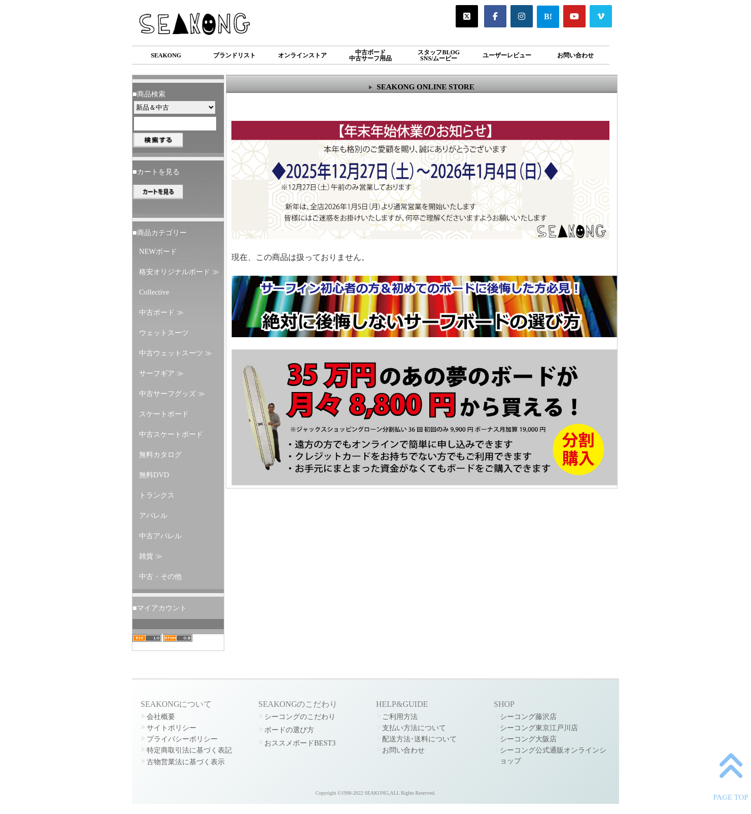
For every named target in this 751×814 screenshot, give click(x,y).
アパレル (153, 515)
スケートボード (164, 414)
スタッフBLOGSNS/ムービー (439, 55)
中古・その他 (160, 576)
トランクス (157, 495)
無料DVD (154, 475)
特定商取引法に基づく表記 (189, 750)
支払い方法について (414, 728)
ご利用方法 (400, 716)
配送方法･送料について (419, 739)
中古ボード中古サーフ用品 (370, 55)
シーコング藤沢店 (528, 716)
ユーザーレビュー (507, 55)
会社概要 (161, 716)
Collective (154, 292)
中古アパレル (160, 536)
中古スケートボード (171, 434)
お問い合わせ (575, 55)
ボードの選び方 (289, 730)
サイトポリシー (171, 728)
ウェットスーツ (164, 333)
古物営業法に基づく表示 (186, 762)
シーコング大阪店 (528, 739)
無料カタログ (160, 454)
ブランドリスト (234, 55)
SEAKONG (166, 55)
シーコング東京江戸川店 (539, 728)
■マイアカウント (159, 608)
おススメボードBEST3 (299, 743)
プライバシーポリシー (182, 739)
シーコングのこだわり (299, 716)
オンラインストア (302, 55)
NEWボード (158, 251)
